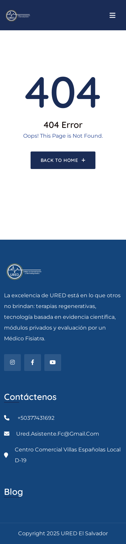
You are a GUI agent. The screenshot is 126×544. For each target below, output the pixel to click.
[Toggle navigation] (112, 15)
